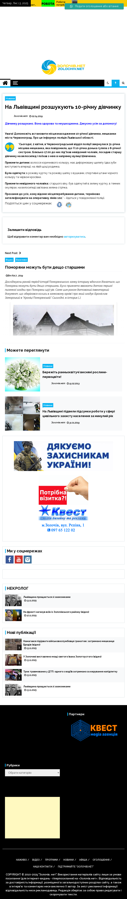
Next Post (14, 253)
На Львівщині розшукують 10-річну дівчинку (63, 107)
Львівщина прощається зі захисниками (46, 597)
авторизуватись (74, 236)
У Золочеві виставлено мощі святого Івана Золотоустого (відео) (62, 656)
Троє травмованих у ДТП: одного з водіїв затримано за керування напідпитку (70, 671)
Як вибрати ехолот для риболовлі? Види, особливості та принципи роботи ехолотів (52, 3)
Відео (9, 259)
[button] (108, 83)
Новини (10, 98)
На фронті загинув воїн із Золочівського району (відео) (56, 612)
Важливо (21, 259)
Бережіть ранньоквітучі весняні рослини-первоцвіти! (74, 374)
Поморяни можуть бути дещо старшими (45, 267)
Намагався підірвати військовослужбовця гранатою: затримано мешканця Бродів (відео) (68, 643)
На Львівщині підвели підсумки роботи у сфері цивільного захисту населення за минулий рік (78, 413)
